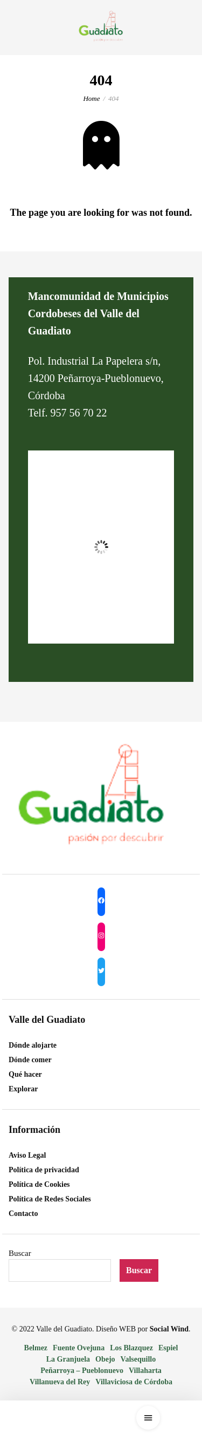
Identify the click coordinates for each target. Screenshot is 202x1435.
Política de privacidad (44, 1170)
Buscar (20, 1253)
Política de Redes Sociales (50, 1199)
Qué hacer (25, 1074)
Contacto (23, 1214)
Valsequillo (138, 1359)
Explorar (23, 1089)
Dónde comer (30, 1060)
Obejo (105, 1359)
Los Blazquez (131, 1348)
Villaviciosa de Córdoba (133, 1382)
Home (91, 98)
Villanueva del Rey (60, 1382)
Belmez (36, 1348)
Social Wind (169, 1329)
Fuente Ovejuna (79, 1348)
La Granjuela (68, 1359)
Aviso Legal (27, 1155)
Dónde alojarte (33, 1045)
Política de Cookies (39, 1184)
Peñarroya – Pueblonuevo (81, 1370)
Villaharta (145, 1370)
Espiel (168, 1348)
